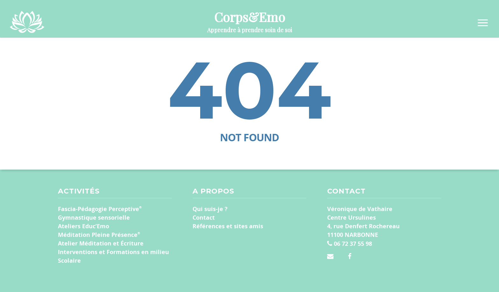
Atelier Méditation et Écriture (101, 243)
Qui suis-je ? (210, 209)
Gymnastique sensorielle (94, 217)
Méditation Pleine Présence (99, 234)
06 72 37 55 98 (349, 243)
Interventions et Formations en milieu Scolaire (113, 256)
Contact (204, 217)
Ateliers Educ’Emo (83, 226)
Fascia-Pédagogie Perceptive (100, 209)
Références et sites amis (228, 226)
